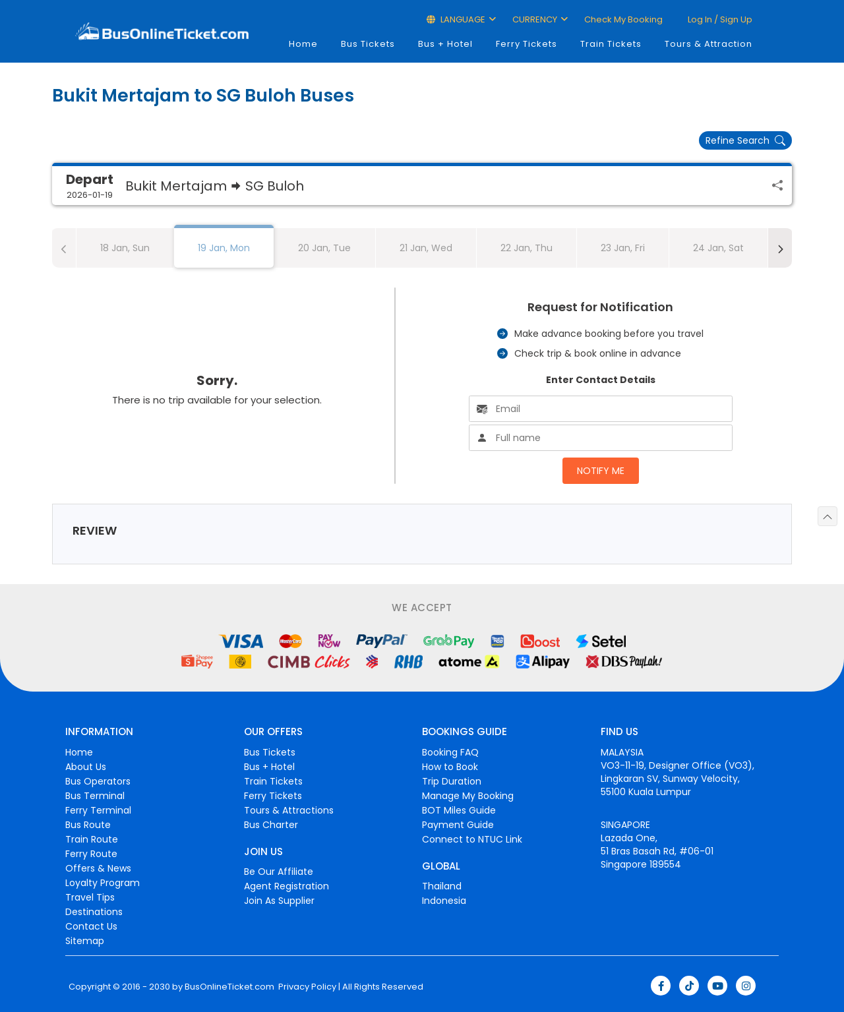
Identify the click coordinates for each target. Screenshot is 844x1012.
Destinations (94, 911)
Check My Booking (623, 19)
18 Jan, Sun (125, 247)
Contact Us (91, 926)
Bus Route (88, 824)
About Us (85, 766)
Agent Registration (286, 886)
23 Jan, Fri (623, 247)
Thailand (442, 886)
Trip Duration (451, 781)
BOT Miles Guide (459, 810)
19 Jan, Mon (224, 247)
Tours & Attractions (289, 810)
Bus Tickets (368, 44)
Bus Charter (271, 824)
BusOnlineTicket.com (229, 987)
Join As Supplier (279, 900)
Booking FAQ (450, 752)
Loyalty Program (102, 882)
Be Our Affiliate (278, 871)
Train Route (91, 839)
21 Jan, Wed (426, 247)
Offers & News (98, 868)
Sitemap (84, 940)
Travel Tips (90, 897)
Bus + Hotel (445, 44)
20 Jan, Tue (324, 247)
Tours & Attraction (708, 44)
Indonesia (444, 900)
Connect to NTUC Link (472, 839)
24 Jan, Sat (718, 247)
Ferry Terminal (98, 810)
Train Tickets (611, 44)
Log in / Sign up (719, 19)
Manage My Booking (468, 795)
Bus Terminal (95, 795)
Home (303, 44)
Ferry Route (91, 853)
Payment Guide (458, 824)
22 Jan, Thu (526, 247)
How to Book (450, 766)
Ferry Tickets (526, 44)
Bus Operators (98, 781)
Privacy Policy (306, 987)
